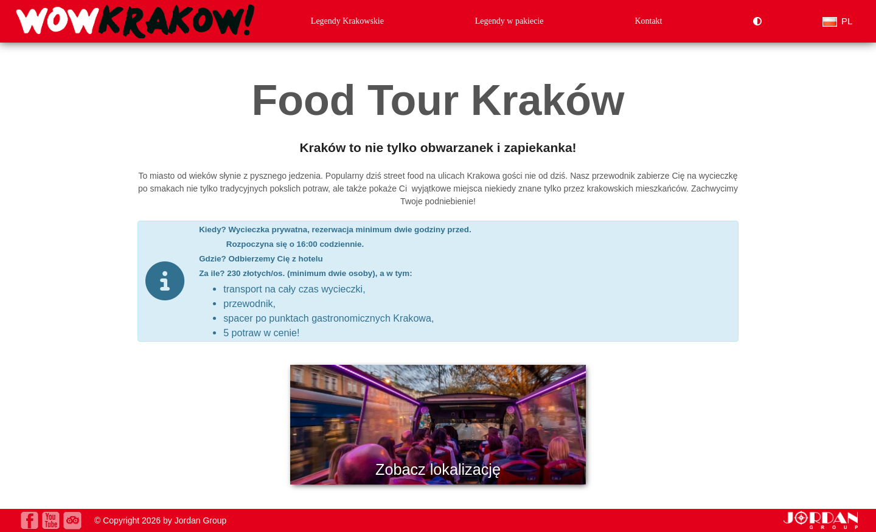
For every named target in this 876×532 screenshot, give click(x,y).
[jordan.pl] (821, 526)
